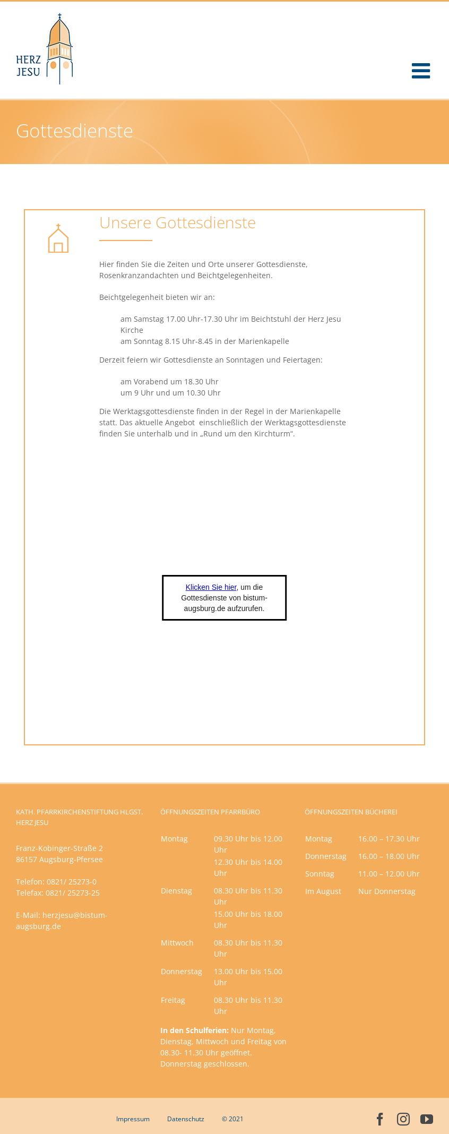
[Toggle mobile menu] (422, 70)
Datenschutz (185, 1118)
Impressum (133, 1118)
